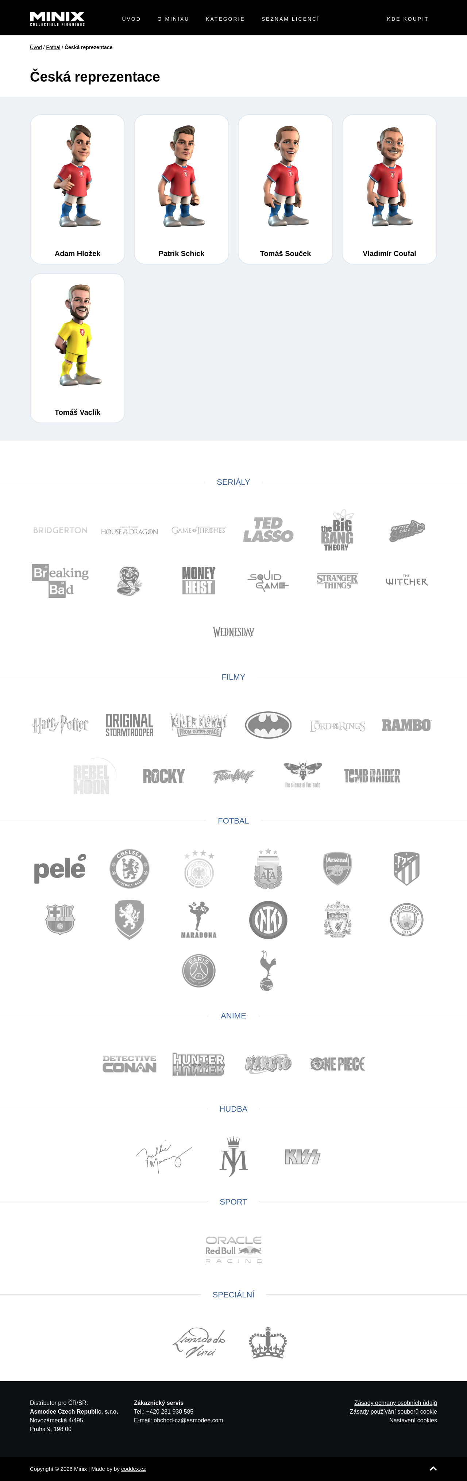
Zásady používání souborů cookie (393, 1412)
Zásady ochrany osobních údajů (395, 1403)
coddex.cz (133, 1469)
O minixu (174, 19)
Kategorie (225, 19)
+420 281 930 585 (169, 1412)
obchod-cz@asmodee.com (188, 1420)
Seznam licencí (291, 19)
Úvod (131, 19)
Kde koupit (408, 19)
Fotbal (53, 47)
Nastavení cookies (413, 1420)
